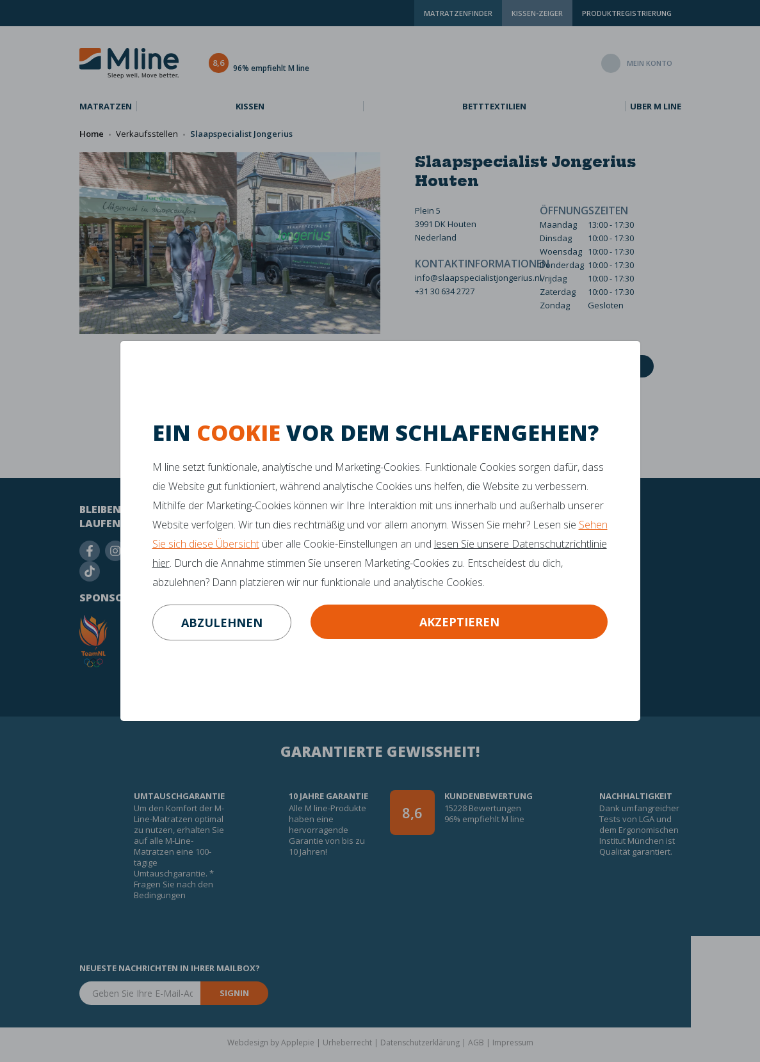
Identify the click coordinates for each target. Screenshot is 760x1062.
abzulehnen (222, 622)
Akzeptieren (459, 622)
